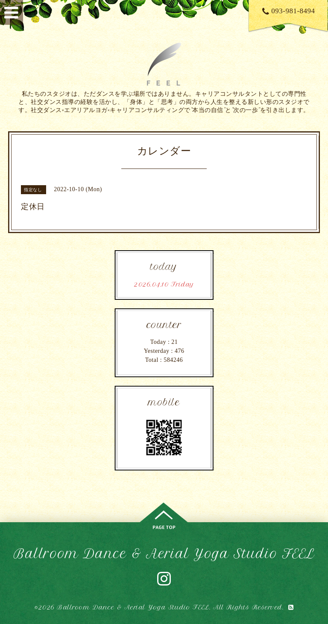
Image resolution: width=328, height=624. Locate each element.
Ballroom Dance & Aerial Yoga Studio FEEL (164, 553)
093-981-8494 (288, 11)
